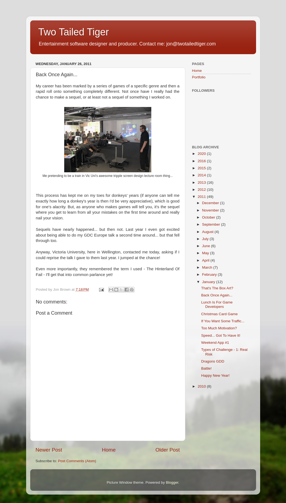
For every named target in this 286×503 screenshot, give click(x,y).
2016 (202, 161)
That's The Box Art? (217, 288)
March (207, 267)
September (211, 224)
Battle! (206, 368)
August (208, 232)
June (206, 246)
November (211, 210)
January (209, 282)
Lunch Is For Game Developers (217, 304)
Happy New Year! (215, 375)
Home (109, 450)
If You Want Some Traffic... (222, 321)
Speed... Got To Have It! (220, 335)
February (210, 274)
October (209, 217)
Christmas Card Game (219, 314)
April (206, 260)
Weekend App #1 (215, 343)
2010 (202, 386)
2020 (202, 154)
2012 (202, 190)
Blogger (172, 482)
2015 (202, 168)
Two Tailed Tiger (73, 32)
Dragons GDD (212, 361)
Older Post (167, 450)
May (206, 253)
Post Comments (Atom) (77, 461)
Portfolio (199, 77)
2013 (202, 182)
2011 (202, 197)
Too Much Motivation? (219, 328)
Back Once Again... (216, 295)
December (211, 203)
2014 (202, 175)
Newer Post (49, 450)
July (206, 239)
